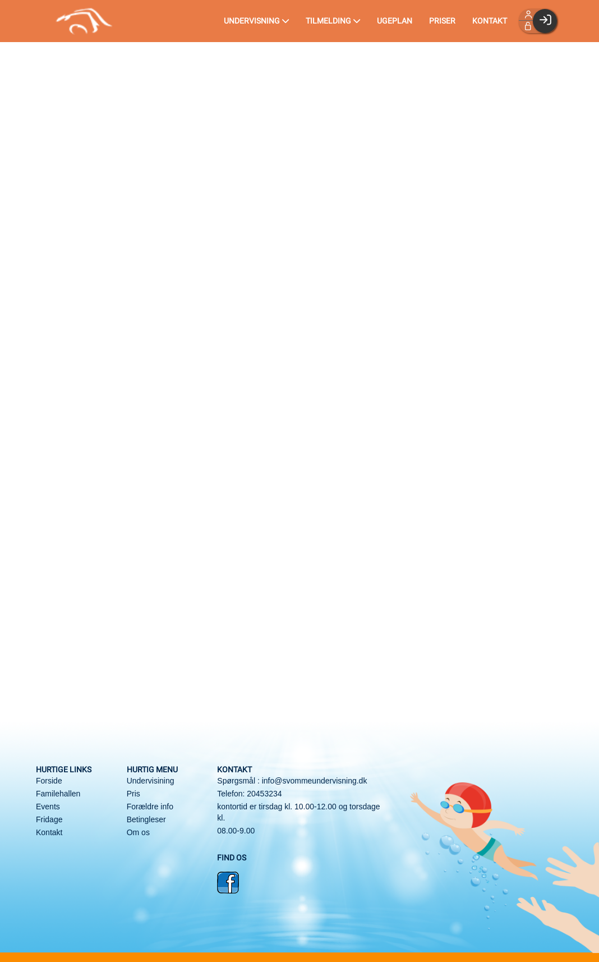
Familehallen (58, 793)
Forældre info (150, 806)
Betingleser (146, 819)
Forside (49, 780)
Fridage (49, 819)
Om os (138, 832)
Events (48, 806)
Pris (133, 793)
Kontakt (49, 832)
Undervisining (150, 780)
